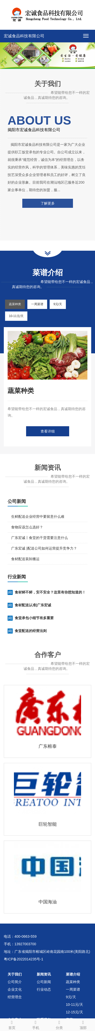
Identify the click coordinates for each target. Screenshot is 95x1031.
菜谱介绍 (73, 974)
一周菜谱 (73, 989)
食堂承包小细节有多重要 (34, 618)
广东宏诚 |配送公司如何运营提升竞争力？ (44, 548)
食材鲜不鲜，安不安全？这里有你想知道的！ (50, 592)
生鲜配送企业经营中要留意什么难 (37, 516)
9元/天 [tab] (57, 304)
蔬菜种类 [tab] (15, 304)
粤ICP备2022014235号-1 (23, 959)
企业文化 (15, 989)
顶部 (83, 1024)
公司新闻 (44, 982)
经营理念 (15, 997)
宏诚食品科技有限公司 (24, 36)
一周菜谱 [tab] (37, 304)
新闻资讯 (44, 974)
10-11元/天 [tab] (16, 316)
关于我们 (15, 974)
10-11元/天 (74, 1005)
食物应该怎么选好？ (27, 527)
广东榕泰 (48, 746)
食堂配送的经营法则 (31, 631)
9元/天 (71, 997)
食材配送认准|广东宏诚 (33, 605)
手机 (36, 1024)
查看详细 (48, 431)
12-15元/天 (74, 1012)
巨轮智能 (48, 824)
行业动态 (44, 989)
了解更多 (48, 203)
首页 (12, 1024)
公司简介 (15, 982)
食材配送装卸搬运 (25, 559)
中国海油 (48, 901)
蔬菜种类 (73, 982)
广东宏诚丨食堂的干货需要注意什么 (39, 538)
